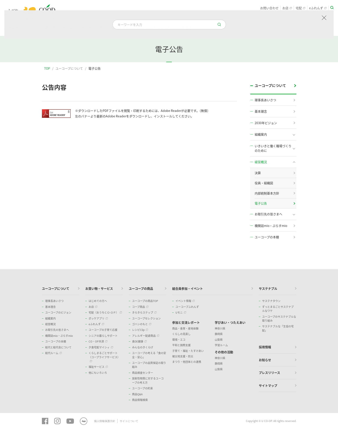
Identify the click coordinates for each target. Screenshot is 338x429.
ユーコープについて (69, 68)
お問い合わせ (269, 8)
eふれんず (318, 8)
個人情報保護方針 (104, 421)
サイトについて (129, 421)
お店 (287, 8)
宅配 (300, 8)
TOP (47, 68)
